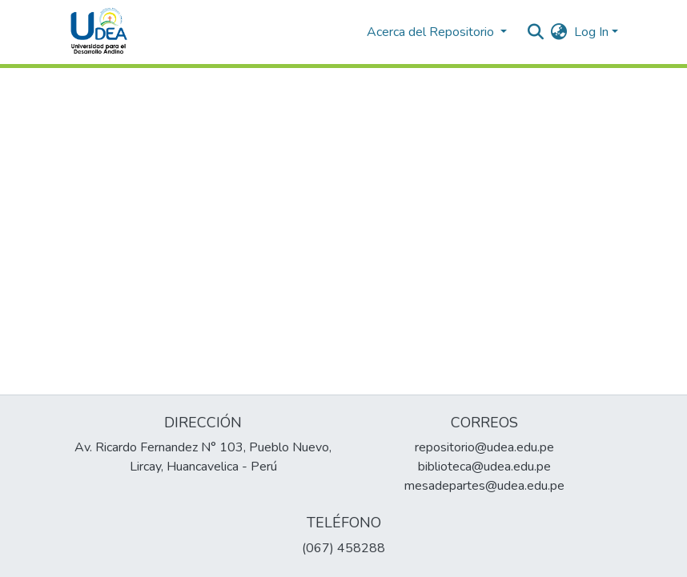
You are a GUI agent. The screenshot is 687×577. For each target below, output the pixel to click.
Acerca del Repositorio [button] (432, 32)
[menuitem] (559, 32)
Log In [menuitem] (591, 32)
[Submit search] (536, 32)
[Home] (99, 32)
